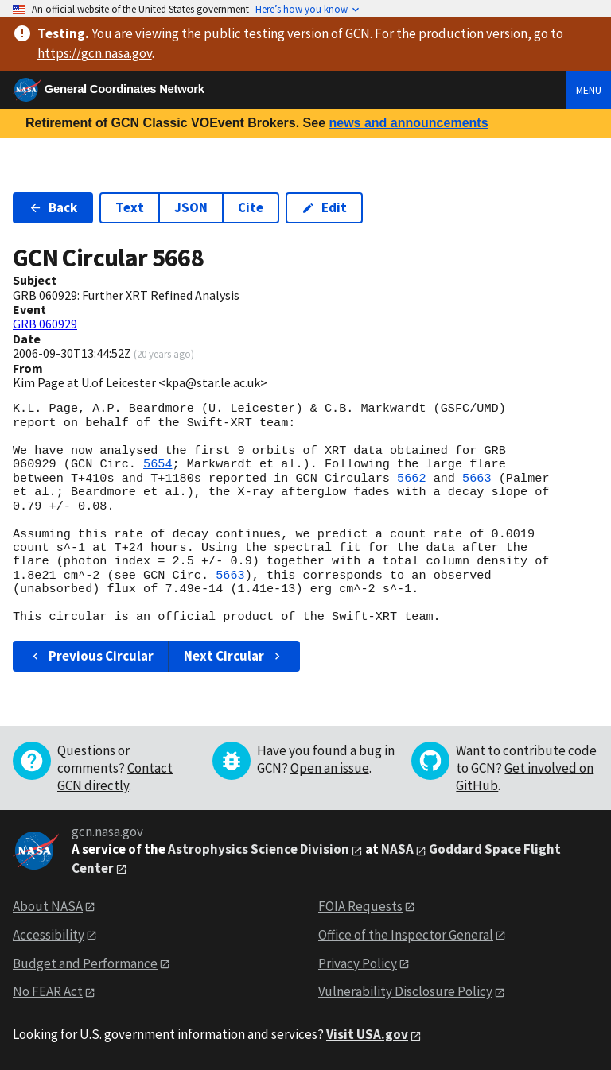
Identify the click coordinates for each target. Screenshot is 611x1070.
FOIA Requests (360, 906)
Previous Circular (91, 656)
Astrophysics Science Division (258, 849)
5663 (476, 479)
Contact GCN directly (115, 776)
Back (53, 207)
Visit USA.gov (367, 1034)
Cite (250, 207)
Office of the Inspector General (405, 935)
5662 (411, 479)
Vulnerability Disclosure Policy (405, 991)
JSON (191, 207)
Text (129, 207)
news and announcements (408, 123)
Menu (588, 90)
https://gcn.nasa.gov (94, 53)
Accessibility (48, 935)
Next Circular (234, 656)
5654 (157, 464)
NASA (397, 849)
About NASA (48, 906)
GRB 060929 (45, 323)
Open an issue (329, 768)
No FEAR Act (48, 991)
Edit (324, 207)
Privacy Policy (357, 963)
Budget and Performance (85, 963)
